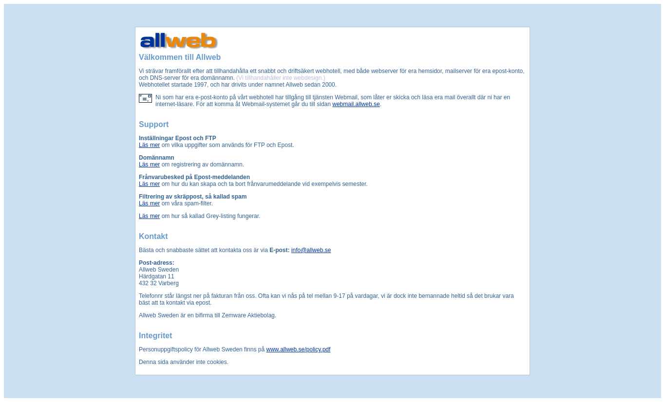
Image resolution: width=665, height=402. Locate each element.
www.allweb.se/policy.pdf (298, 349)
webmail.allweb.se (356, 104)
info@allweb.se (311, 250)
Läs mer (149, 145)
